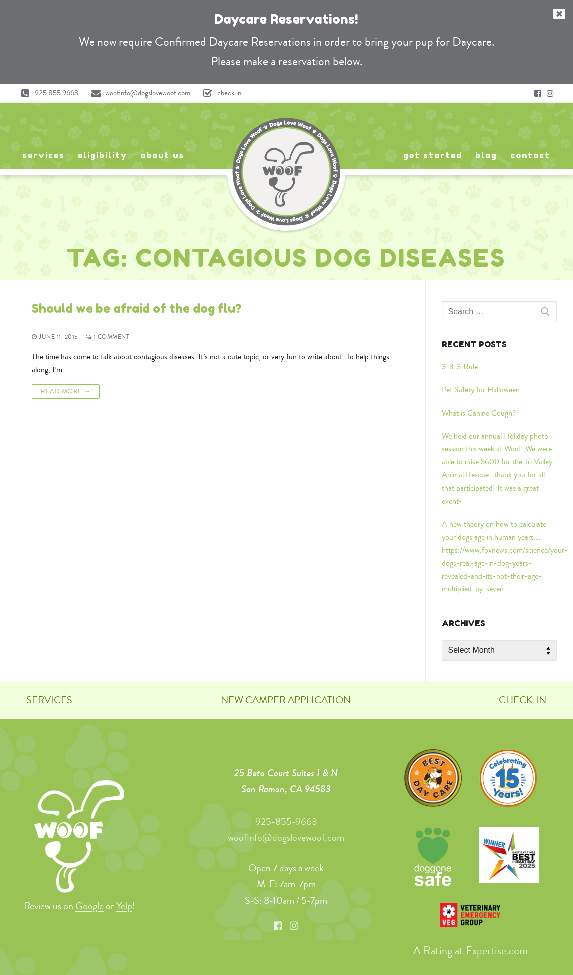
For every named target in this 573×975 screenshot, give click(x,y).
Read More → (66, 391)
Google (90, 906)
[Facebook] (538, 93)
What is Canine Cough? (479, 413)
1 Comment (108, 337)
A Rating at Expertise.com (471, 951)
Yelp (124, 906)
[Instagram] (550, 93)
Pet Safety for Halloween (481, 389)
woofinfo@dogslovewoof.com (138, 93)
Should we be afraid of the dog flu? (137, 308)
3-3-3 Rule (460, 366)
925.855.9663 (47, 93)
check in (220, 93)
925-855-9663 (287, 821)
